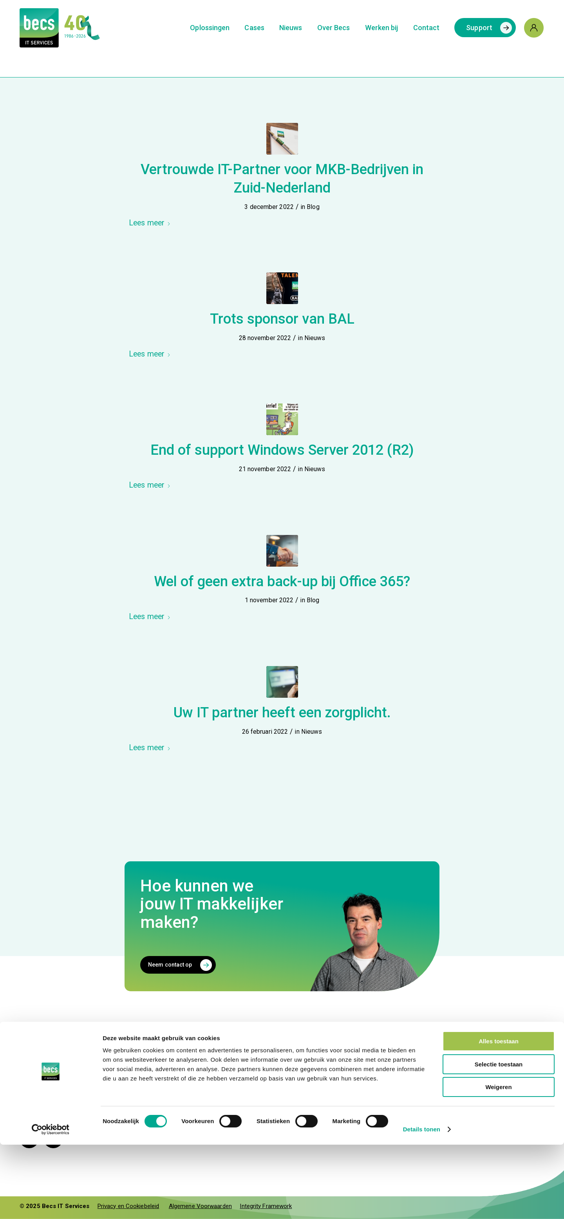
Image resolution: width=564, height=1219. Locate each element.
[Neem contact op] (178, 965)
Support (255, 1077)
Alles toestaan (499, 1115)
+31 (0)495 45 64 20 (273, 1058)
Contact (255, 1041)
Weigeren (498, 1161)
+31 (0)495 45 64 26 (273, 1094)
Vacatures (368, 1080)
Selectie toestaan (499, 1138)
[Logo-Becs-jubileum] (75, 27)
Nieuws (314, 338)
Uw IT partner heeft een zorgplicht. (282, 712)
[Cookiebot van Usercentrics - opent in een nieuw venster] (50, 1204)
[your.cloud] (504, 1073)
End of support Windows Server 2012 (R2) (282, 450)
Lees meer (150, 222)
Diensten (366, 1058)
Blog (313, 207)
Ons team (367, 1069)
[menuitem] (210, 27)
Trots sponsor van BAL (282, 319)
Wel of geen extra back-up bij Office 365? (282, 581)
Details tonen (421, 1203)
